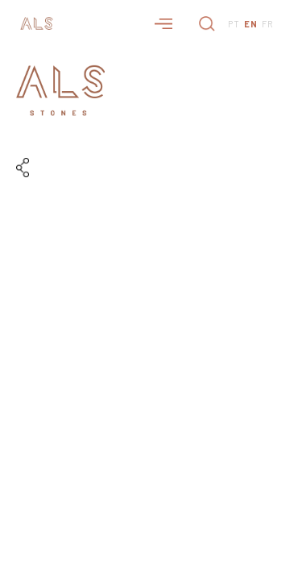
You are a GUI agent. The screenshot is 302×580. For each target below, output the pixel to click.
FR (268, 24)
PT (234, 24)
